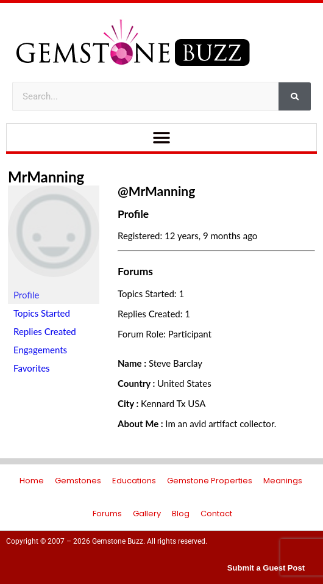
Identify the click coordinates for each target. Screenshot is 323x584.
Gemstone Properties (209, 480)
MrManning (46, 177)
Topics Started (41, 313)
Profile (26, 294)
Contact (216, 513)
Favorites (31, 367)
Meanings (282, 480)
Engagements (40, 349)
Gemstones (78, 480)
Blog (181, 513)
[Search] (295, 96)
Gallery (147, 513)
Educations (134, 480)
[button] (162, 137)
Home (32, 480)
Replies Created (44, 331)
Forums (107, 513)
